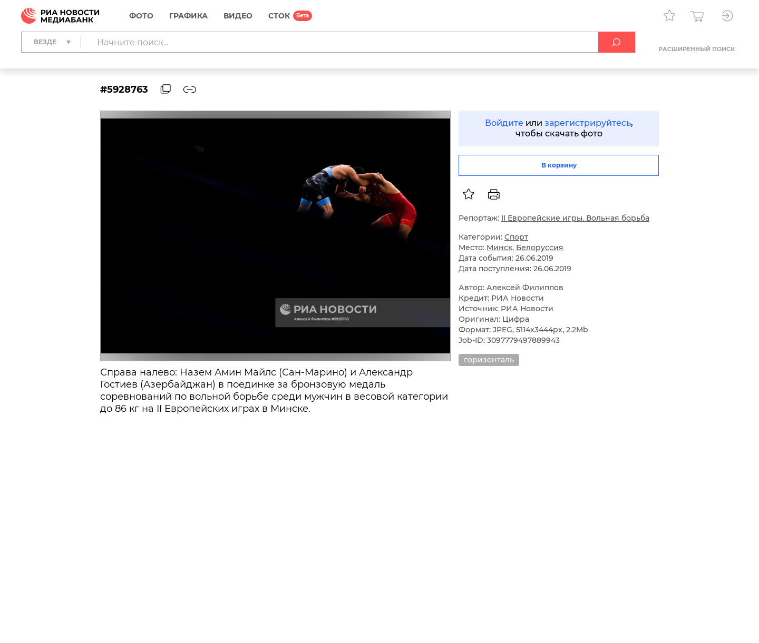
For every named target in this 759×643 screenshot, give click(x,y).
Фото (141, 16)
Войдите (504, 123)
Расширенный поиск (696, 49)
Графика (188, 16)
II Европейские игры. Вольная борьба (575, 218)
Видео (237, 16)
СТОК (279, 16)
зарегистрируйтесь (587, 123)
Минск (499, 247)
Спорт (516, 237)
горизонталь (489, 359)
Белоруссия (539, 247)
